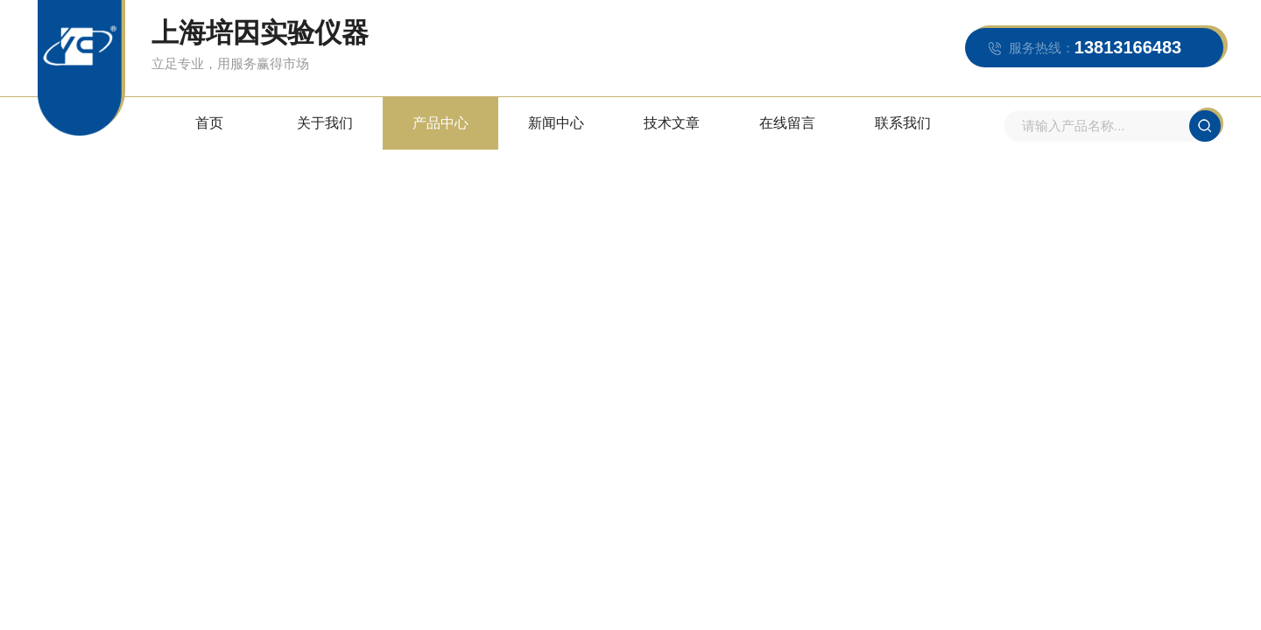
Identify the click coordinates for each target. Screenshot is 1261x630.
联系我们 (903, 123)
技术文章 (672, 123)
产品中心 (440, 123)
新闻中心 (556, 123)
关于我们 (325, 123)
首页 (209, 123)
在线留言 (787, 123)
